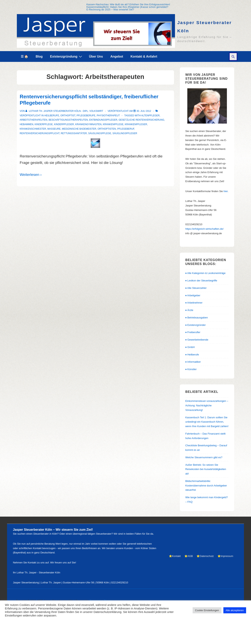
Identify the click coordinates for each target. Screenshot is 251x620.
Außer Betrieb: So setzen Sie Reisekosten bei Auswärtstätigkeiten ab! (205, 469)
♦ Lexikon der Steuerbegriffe (201, 280)
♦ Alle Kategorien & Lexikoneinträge (205, 273)
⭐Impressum (225, 556)
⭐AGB (188, 556)
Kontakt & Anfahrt (143, 56)
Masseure (54, 128)
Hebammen (26, 124)
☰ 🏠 (24, 56)
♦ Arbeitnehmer (194, 302)
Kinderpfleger (64, 124)
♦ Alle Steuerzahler (196, 288)
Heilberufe (51, 115)
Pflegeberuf (125, 128)
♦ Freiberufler (192, 332)
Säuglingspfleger (124, 133)
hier (226, 191)
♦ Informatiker (193, 361)
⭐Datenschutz (205, 556)
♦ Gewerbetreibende (196, 339)
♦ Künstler (191, 369)
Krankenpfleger (136, 124)
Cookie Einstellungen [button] (207, 610)
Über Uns (96, 56)
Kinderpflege (44, 124)
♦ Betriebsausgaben (196, 317)
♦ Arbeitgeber (192, 295)
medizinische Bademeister (79, 128)
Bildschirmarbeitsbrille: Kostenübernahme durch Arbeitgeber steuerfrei (206, 486)
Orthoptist (67, 115)
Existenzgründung (66, 56)
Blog (39, 56)
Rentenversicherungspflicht (40, 133)
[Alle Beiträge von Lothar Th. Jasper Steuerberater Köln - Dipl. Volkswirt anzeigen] (64, 111)
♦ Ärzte (189, 310)
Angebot (116, 56)
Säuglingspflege (99, 133)
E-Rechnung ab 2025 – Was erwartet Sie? (110, 9)
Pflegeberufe (86, 115)
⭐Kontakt (175, 556)
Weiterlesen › (31, 175)
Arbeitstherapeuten (33, 119)
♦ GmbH (190, 347)
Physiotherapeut (108, 115)
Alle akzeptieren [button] (235, 610)
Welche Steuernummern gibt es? (203, 457)
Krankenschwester (33, 128)
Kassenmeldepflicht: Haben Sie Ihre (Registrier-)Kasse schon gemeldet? (127, 6)
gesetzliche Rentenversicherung (141, 119)
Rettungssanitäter (74, 133)
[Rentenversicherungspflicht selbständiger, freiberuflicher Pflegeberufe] (144, 111)
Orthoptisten (107, 128)
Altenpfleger (150, 115)
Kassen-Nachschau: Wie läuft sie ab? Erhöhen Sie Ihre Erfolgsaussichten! (128, 4)
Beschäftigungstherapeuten (68, 119)
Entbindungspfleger (103, 119)
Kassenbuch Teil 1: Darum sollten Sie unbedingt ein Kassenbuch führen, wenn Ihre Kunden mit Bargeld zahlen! (206, 422)
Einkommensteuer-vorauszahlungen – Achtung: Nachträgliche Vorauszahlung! (206, 405)
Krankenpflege (113, 124)
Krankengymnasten (88, 124)
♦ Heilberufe (192, 354)
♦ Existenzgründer (195, 325)
